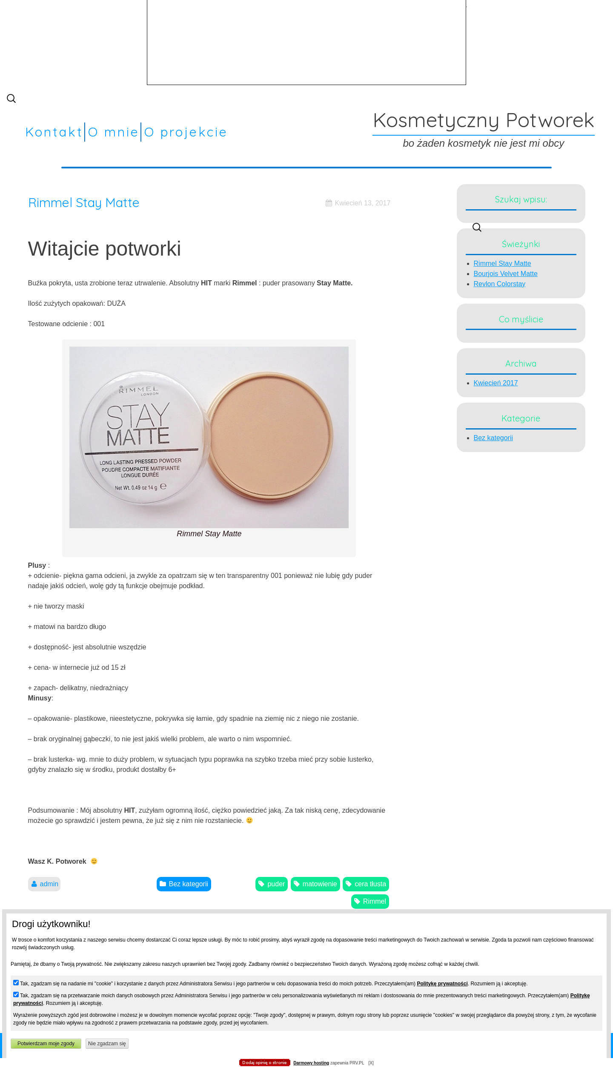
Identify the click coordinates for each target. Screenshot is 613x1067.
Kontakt (54, 132)
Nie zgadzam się (107, 1044)
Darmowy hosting (311, 1063)
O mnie (114, 132)
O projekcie (186, 132)
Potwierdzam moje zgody (45, 1044)
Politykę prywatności (442, 984)
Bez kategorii (493, 437)
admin (49, 884)
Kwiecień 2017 (496, 383)
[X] (370, 1063)
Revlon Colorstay (500, 283)
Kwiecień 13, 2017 (363, 203)
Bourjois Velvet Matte (506, 273)
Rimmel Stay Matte (84, 202)
